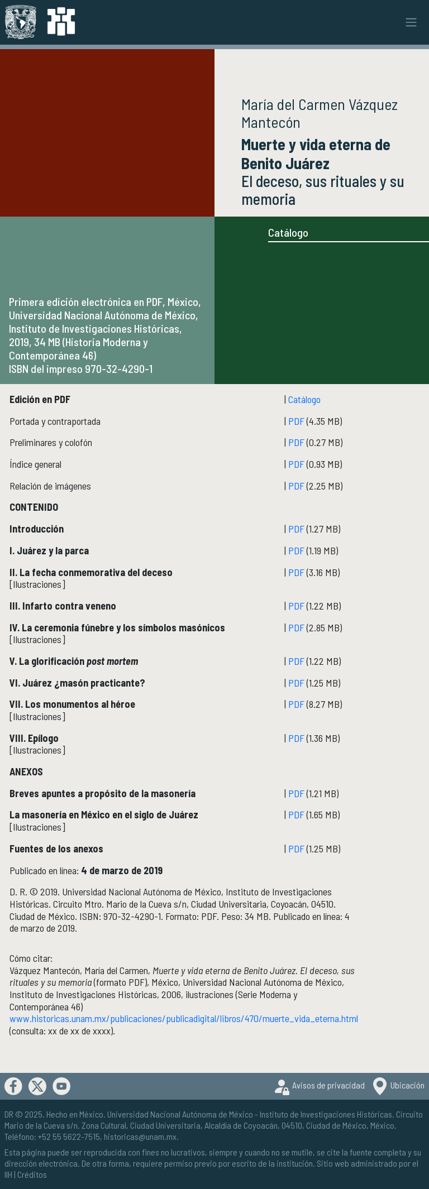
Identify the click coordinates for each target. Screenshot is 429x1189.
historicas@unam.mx (140, 1136)
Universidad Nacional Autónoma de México (180, 1114)
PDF (296, 421)
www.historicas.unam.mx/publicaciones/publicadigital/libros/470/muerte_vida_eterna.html (183, 1018)
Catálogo (288, 232)
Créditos (32, 1174)
